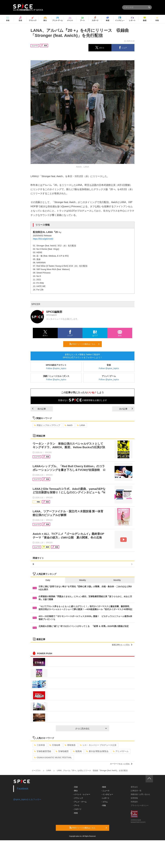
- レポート (105, 798)
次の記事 (126, 409)
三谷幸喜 (39, 745)
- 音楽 (75, 787)
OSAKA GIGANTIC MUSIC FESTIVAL (53, 757)
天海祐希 (54, 745)
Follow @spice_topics (56, 368)
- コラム (104, 802)
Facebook (22, 788)
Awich (69, 425)
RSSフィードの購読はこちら (84, 344)
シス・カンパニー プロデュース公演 (98, 745)
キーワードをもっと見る (121, 764)
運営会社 (134, 787)
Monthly (117, 580)
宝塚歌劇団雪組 (42, 751)
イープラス (36, 770)
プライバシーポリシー (140, 805)
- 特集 (103, 805)
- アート (76, 805)
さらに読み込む (91, 728)
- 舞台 (75, 791)
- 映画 (75, 813)
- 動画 (103, 787)
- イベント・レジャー (81, 794)
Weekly (82, 580)
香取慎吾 (70, 745)
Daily (48, 580)
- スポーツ (77, 809)
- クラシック (78, 798)
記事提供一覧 (136, 791)
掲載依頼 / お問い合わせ (140, 794)
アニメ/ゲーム (120, 751)
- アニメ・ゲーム (80, 802)
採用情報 (134, 798)
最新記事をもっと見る (122, 645)
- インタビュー (107, 794)
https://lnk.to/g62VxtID (43, 239)
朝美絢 (77, 751)
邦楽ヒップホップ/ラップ (47, 425)
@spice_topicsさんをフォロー (27, 799)
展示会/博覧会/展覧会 (97, 751)
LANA (81, 425)
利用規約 (134, 802)
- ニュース (105, 791)
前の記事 (39, 409)
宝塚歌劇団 (62, 751)
